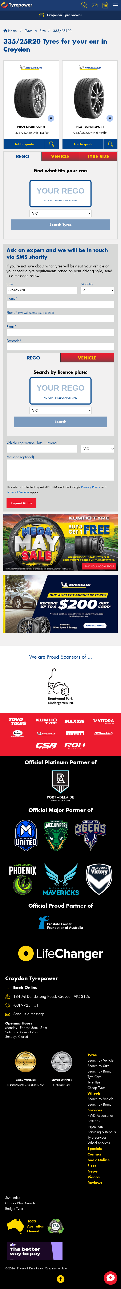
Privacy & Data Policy (30, 1268)
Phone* (30, 312)
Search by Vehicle (100, 1060)
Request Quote (21, 503)
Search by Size (98, 1066)
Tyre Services (97, 1137)
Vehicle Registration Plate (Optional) (33, 443)
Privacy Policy (90, 487)
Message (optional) (20, 457)
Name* (12, 298)
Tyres (92, 1055)
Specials (95, 1148)
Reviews (95, 1182)
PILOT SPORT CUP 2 (31, 127)
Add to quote (24, 144)
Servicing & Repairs (102, 1132)
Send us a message (29, 1014)
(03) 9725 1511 (27, 1005)
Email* (11, 327)
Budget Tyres (14, 1208)
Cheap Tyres (96, 1088)
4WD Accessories (100, 1115)
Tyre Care (94, 1077)
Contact (94, 1154)
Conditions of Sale (56, 1268)
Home (10, 31)
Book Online (99, 1160)
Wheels (94, 1093)
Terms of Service (18, 492)
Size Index (12, 1197)
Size (10, 284)
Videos (94, 1177)
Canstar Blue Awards (20, 1203)
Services (95, 1110)
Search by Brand (100, 1071)
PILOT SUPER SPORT (90, 127)
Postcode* (14, 341)
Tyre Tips (94, 1082)
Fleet (92, 1165)
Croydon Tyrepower (60, 15)
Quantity (87, 284)
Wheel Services (99, 1143)
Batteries (94, 1121)
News (93, 1171)
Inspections (95, 1126)
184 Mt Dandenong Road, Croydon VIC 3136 (51, 996)
